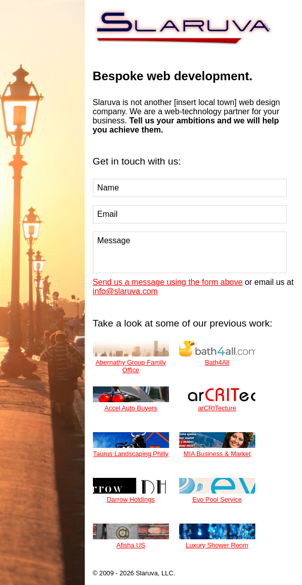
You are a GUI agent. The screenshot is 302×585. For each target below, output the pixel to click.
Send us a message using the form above (168, 282)
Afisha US (131, 536)
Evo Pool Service (217, 490)
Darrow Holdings (131, 490)
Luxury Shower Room (217, 536)
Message (190, 252)
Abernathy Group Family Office (131, 357)
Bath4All (217, 353)
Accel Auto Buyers (131, 399)
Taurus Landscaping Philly (131, 445)
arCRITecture (217, 399)
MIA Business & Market (217, 445)
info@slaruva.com (125, 291)
